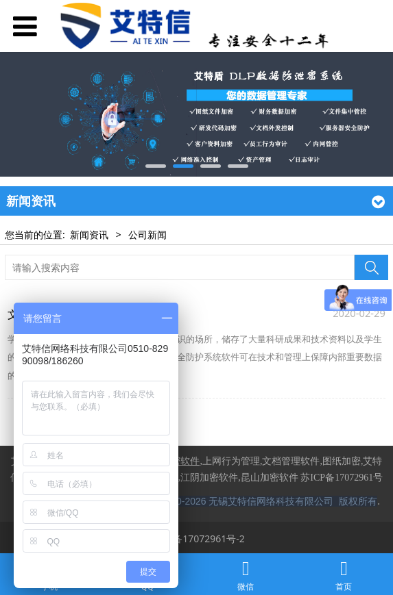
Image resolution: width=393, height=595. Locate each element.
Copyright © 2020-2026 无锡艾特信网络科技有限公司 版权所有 (242, 501)
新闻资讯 (89, 234)
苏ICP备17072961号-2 (196, 538)
